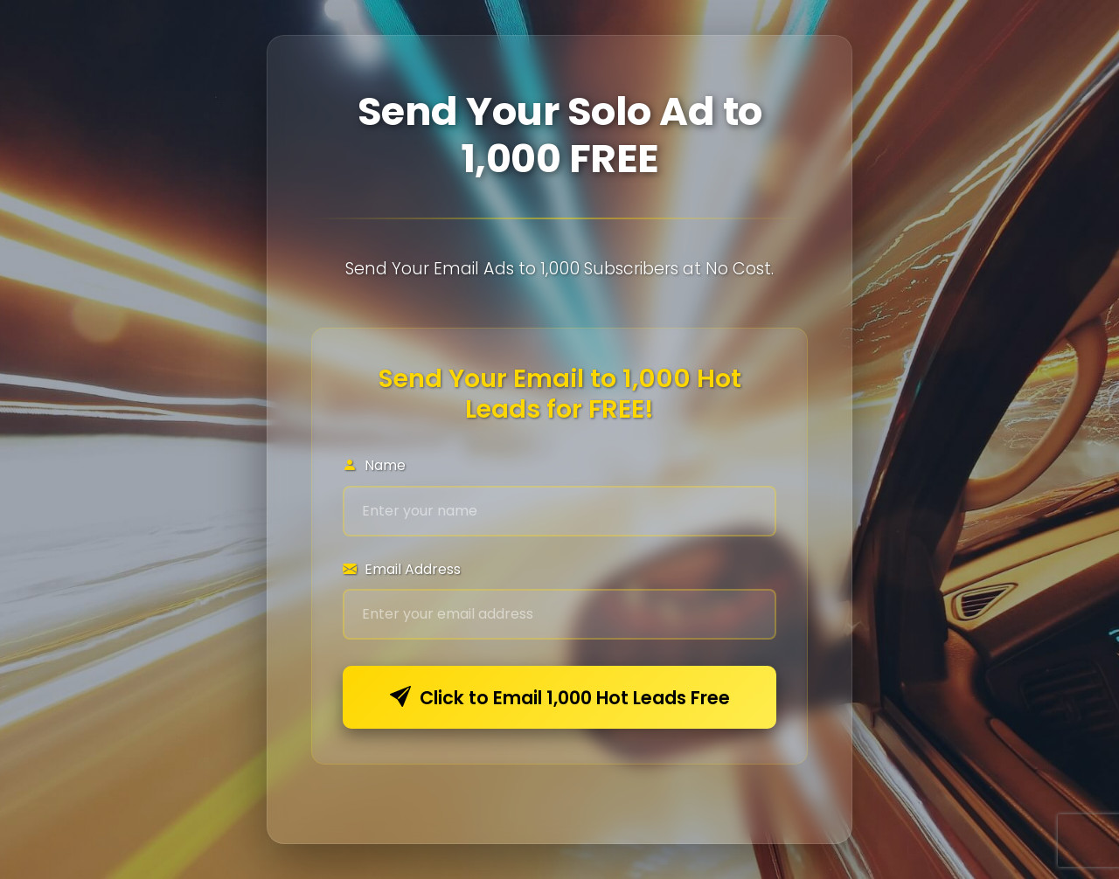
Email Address (402, 569)
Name (374, 465)
